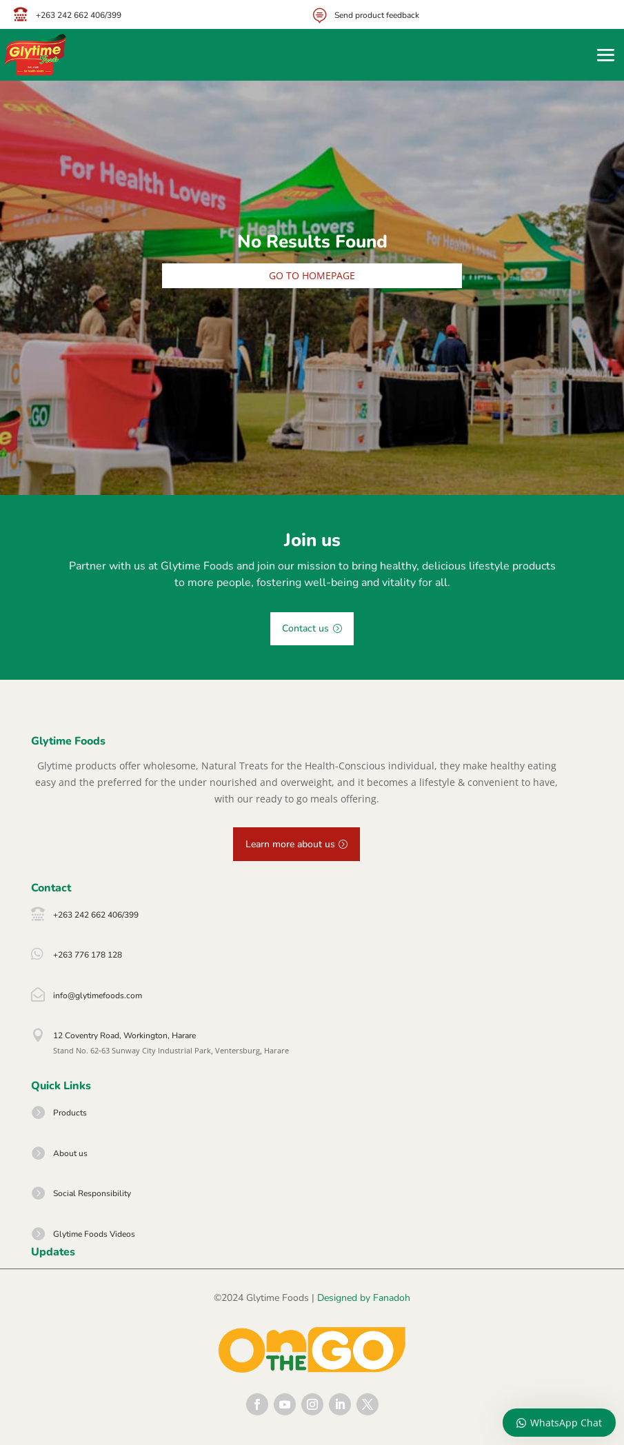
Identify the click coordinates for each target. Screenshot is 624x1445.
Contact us (305, 628)
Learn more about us (290, 844)
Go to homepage (312, 275)
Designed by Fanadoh (363, 1297)
